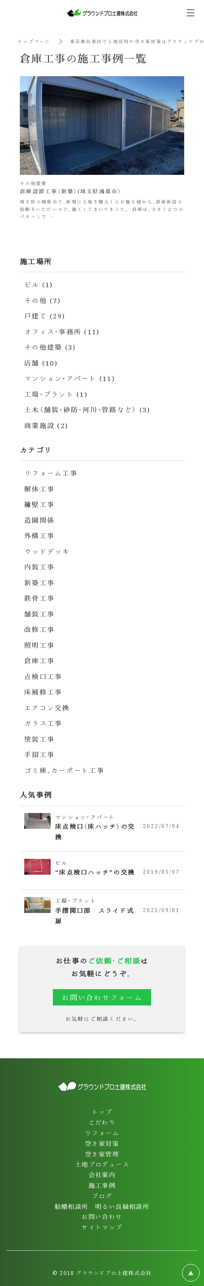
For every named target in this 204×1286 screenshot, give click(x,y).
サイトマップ (102, 1227)
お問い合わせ (102, 1216)
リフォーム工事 (51, 472)
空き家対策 (102, 1143)
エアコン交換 (47, 707)
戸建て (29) (44, 315)
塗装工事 (39, 738)
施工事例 (102, 1185)
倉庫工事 (39, 660)
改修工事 (39, 629)
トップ (102, 1111)
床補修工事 (43, 691)
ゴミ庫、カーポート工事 (64, 770)
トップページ (34, 41)
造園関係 (39, 520)
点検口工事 (43, 676)
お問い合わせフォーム (102, 997)
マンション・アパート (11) (69, 378)
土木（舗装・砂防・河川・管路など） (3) (87, 409)
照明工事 (39, 645)
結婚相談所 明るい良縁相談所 (102, 1206)
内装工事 (39, 566)
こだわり (102, 1122)
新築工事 (39, 582)
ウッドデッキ (47, 551)
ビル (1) (38, 284)
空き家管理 (102, 1153)
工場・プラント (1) (56, 394)
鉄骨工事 (39, 597)
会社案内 (102, 1174)
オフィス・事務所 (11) (62, 331)
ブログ (102, 1195)
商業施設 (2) (46, 425)
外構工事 (39, 535)
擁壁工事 (39, 504)
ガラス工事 (43, 723)
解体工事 (39, 488)
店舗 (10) (41, 362)
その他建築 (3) (50, 346)
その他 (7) (42, 300)
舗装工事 (39, 613)
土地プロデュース (102, 1164)
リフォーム (102, 1132)
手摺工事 (39, 754)
